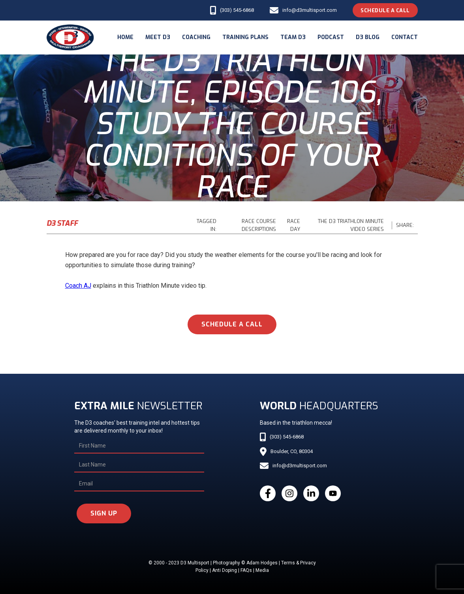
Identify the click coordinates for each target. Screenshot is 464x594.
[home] (70, 37)
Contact (404, 37)
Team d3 (293, 37)
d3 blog (367, 37)
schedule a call (232, 324)
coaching (196, 37)
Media (262, 570)
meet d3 (157, 37)
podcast (330, 37)
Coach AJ (78, 285)
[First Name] (139, 445)
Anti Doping (224, 570)
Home (125, 37)
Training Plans (245, 37)
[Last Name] (139, 464)
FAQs (246, 570)
